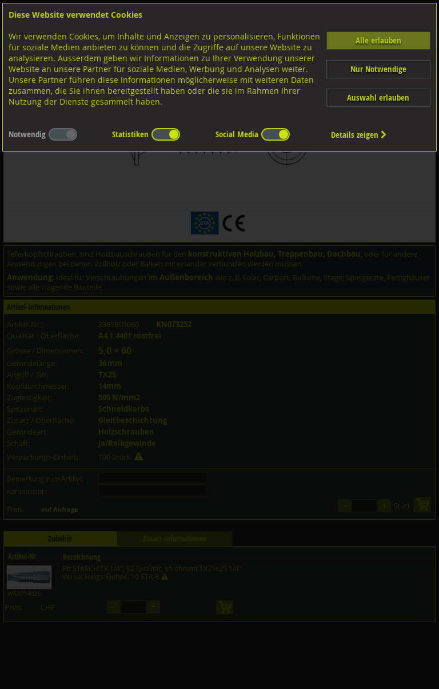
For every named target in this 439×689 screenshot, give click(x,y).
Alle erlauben (378, 40)
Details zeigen (359, 135)
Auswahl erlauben (378, 97)
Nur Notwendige (378, 69)
